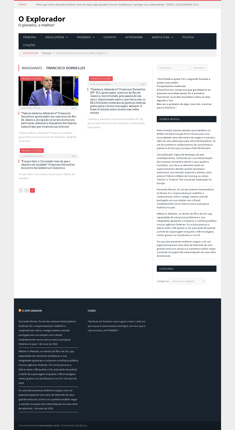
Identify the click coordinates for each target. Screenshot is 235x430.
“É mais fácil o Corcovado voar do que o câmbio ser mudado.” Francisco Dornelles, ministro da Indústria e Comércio (48, 164)
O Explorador (32, 310)
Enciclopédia (55, 37)
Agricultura (160, 37)
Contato (110, 37)
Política (188, 37)
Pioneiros (84, 37)
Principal (29, 37)
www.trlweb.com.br (49, 425)
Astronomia (134, 37)
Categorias (163, 281)
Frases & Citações (32, 78)
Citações (29, 45)
